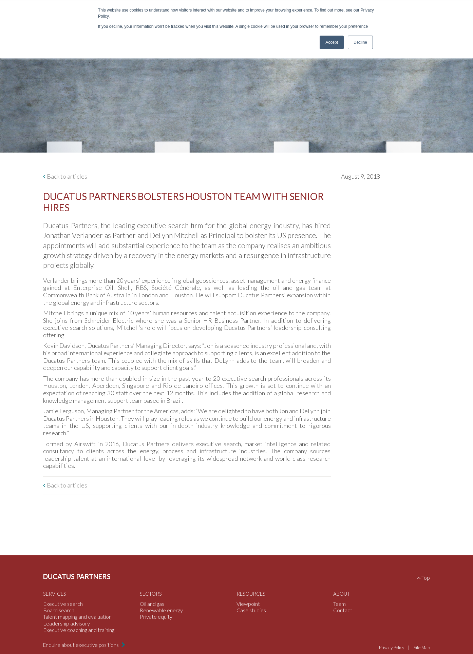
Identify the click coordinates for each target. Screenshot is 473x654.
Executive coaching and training (78, 630)
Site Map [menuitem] (422, 647)
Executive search (63, 603)
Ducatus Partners (77, 576)
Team (339, 603)
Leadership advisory (66, 623)
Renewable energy (161, 610)
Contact (342, 610)
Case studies (251, 610)
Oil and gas (152, 603)
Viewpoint (248, 603)
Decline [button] (360, 42)
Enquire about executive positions (81, 645)
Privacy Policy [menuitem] (391, 647)
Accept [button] (331, 42)
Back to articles (67, 176)
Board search (58, 610)
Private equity (156, 616)
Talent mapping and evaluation (77, 616)
